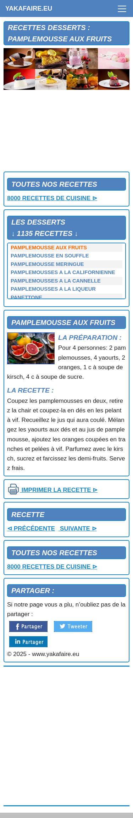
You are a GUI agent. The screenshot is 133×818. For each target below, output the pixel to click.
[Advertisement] (66, 132)
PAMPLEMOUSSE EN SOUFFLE (50, 256)
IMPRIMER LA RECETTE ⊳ (52, 490)
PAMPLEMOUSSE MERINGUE (47, 264)
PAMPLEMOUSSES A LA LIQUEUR (53, 289)
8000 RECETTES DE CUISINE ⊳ (52, 198)
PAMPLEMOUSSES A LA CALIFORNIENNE (63, 272)
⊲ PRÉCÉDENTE (31, 528)
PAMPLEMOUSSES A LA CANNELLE (56, 281)
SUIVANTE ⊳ (77, 528)
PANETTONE (26, 297)
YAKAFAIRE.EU (28, 8)
